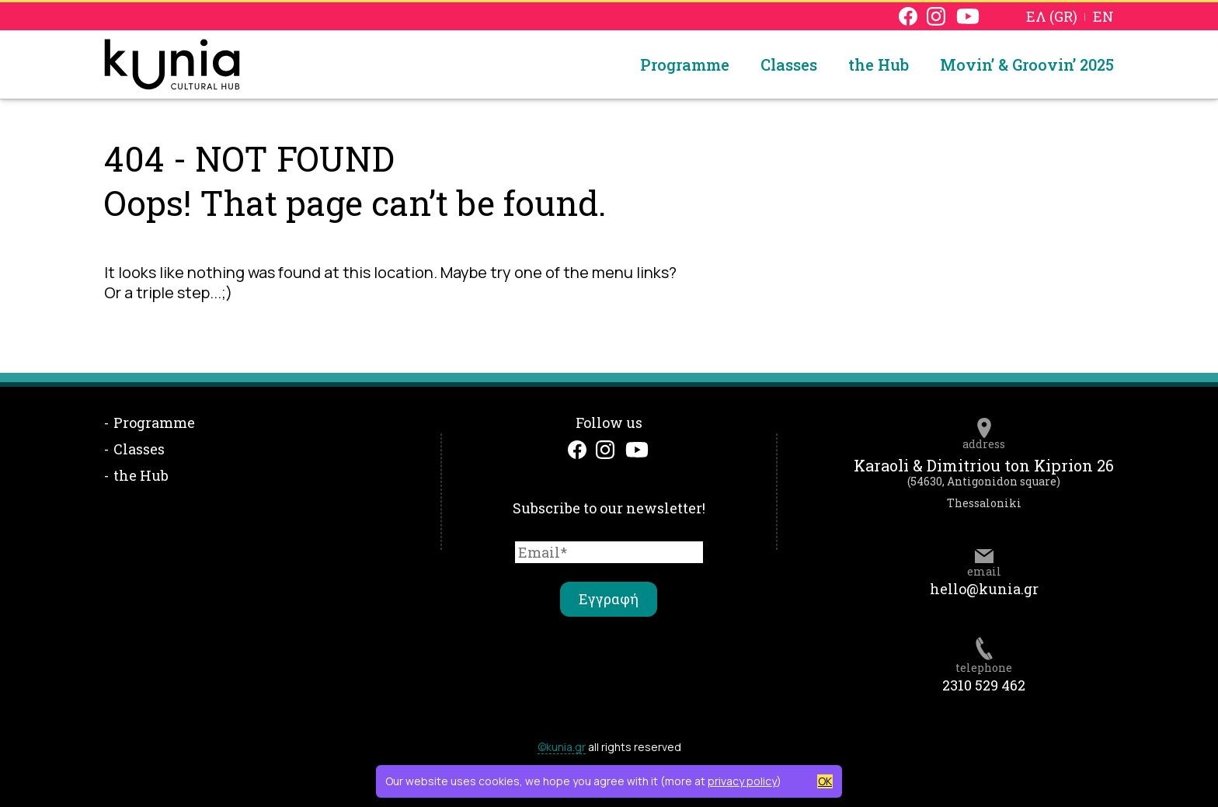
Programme (684, 64)
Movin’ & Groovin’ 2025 (1027, 64)
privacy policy (742, 781)
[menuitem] (1051, 16)
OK (825, 781)
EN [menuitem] (1103, 17)
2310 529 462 (983, 685)
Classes (788, 64)
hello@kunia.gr (984, 588)
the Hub (878, 64)
